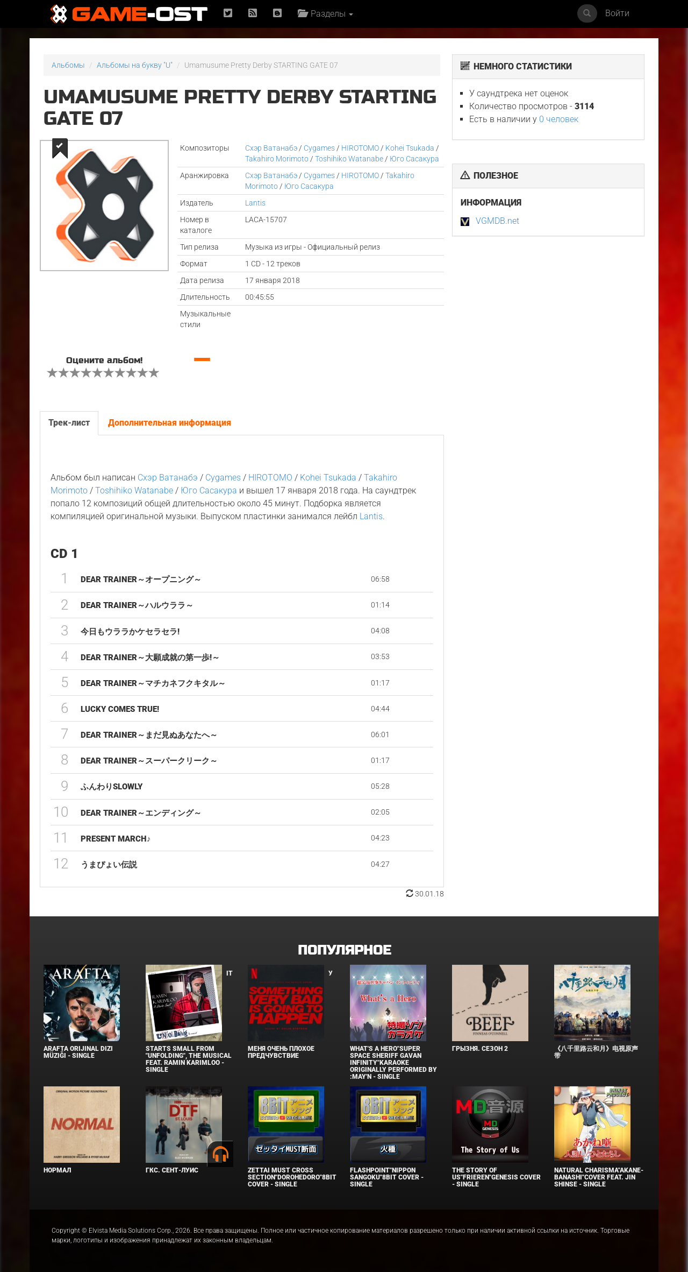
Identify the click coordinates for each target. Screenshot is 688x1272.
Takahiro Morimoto (277, 158)
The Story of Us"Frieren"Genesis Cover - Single (496, 1177)
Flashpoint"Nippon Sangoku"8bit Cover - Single (387, 1177)
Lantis (255, 203)
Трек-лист (69, 423)
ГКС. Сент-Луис (172, 1170)
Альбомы (68, 65)
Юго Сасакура (414, 158)
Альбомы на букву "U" (135, 65)
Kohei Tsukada (409, 148)
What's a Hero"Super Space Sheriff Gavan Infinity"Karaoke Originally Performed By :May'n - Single (393, 1063)
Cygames (319, 148)
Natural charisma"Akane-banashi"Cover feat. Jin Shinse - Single (598, 1177)
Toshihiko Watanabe (349, 158)
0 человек (558, 119)
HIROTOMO (360, 148)
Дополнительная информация (169, 423)
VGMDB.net (497, 221)
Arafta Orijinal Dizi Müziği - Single (78, 1052)
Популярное (344, 950)
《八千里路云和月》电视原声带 (596, 1052)
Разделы (325, 14)
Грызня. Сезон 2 (480, 1048)
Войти (617, 13)
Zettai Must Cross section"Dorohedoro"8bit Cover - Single (292, 1177)
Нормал (57, 1170)
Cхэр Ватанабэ (271, 148)
